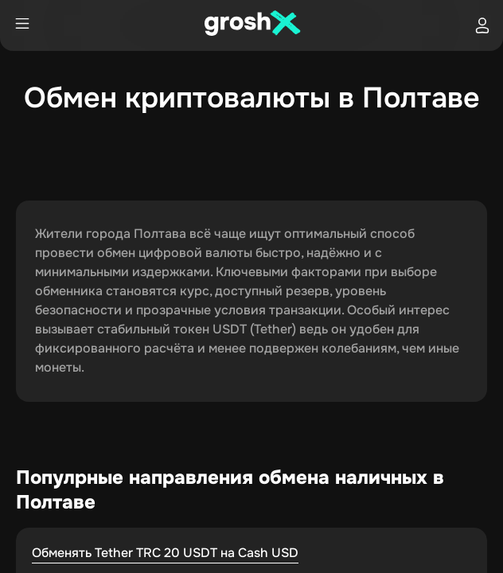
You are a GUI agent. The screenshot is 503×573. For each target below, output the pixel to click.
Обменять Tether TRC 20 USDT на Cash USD (165, 552)
